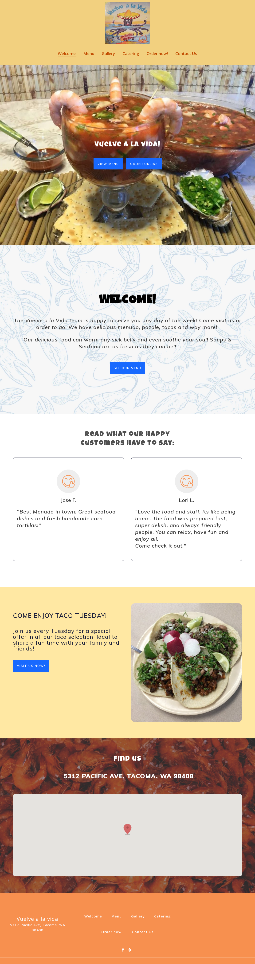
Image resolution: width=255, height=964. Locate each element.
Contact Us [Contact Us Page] (186, 53)
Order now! (113, 931)
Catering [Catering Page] (130, 53)
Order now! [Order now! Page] (157, 53)
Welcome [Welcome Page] (67, 53)
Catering (164, 915)
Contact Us (144, 931)
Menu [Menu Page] (88, 53)
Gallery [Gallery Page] (108, 53)
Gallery (139, 915)
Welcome (94, 915)
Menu (118, 915)
